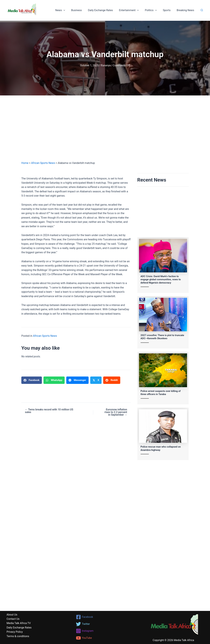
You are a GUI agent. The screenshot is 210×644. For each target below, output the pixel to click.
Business (81, 10)
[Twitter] (105, 624)
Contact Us (13, 618)
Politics (153, 10)
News (66, 10)
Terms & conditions (18, 636)
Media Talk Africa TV (19, 623)
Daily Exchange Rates (104, 10)
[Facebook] (105, 617)
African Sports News (43, 163)
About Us (12, 614)
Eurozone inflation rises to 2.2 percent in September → (116, 412)
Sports (168, 10)
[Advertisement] (105, 131)
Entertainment (132, 10)
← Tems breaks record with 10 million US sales (49, 411)
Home (24, 163)
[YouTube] (105, 637)
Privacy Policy (15, 631)
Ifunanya (106, 65)
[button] (69, 10)
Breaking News (185, 10)
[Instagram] (105, 630)
